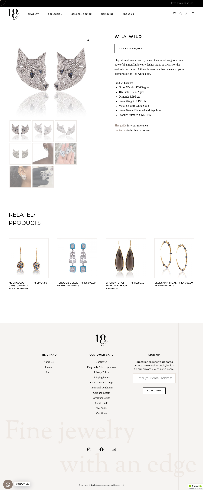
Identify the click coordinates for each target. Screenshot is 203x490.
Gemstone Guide (81, 14)
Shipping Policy (101, 377)
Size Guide (107, 14)
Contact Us (101, 362)
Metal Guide (101, 403)
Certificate (101, 413)
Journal (48, 367)
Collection (55, 14)
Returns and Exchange (101, 382)
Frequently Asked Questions (101, 367)
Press (48, 372)
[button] (88, 40)
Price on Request (131, 48)
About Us (128, 14)
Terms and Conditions (101, 387)
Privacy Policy (101, 372)
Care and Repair (101, 392)
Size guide (120, 125)
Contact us (121, 130)
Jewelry (33, 14)
